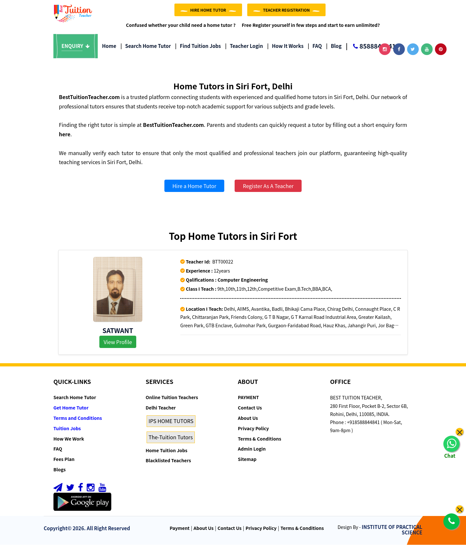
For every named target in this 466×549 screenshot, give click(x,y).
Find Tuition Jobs (198, 50)
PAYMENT (248, 401)
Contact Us (250, 412)
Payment (180, 532)
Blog (334, 50)
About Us (248, 422)
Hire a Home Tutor (194, 190)
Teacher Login (244, 50)
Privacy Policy (253, 432)
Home (109, 50)
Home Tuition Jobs (166, 454)
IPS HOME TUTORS (171, 425)
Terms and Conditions (77, 422)
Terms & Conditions (259, 442)
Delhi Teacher (161, 412)
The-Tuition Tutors (171, 441)
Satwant (118, 334)
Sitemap (247, 463)
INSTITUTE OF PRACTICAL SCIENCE (392, 534)
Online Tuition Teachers (172, 401)
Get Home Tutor (71, 412)
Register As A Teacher (268, 190)
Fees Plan (63, 463)
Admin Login (252, 453)
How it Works (285, 50)
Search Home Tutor (145, 50)
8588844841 (370, 51)
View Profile (118, 346)
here (65, 138)
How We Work (68, 442)
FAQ (315, 50)
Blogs (59, 473)
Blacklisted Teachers (168, 464)
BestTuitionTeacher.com (89, 101)
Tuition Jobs (67, 432)
